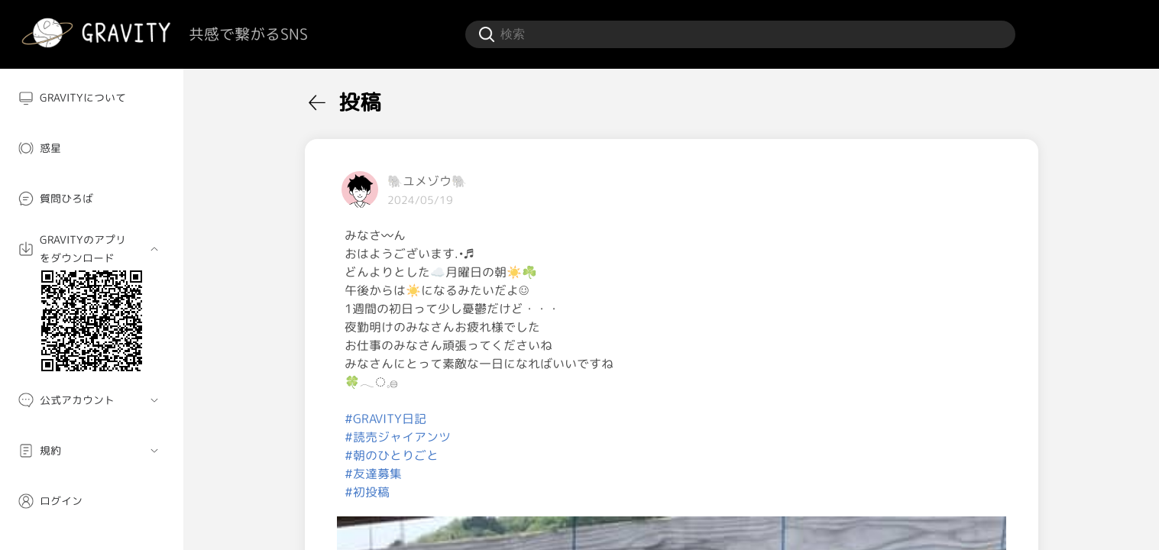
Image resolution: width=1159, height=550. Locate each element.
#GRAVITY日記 (385, 418)
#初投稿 (367, 492)
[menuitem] (91, 97)
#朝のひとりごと (392, 455)
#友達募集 (373, 473)
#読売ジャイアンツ (398, 437)
